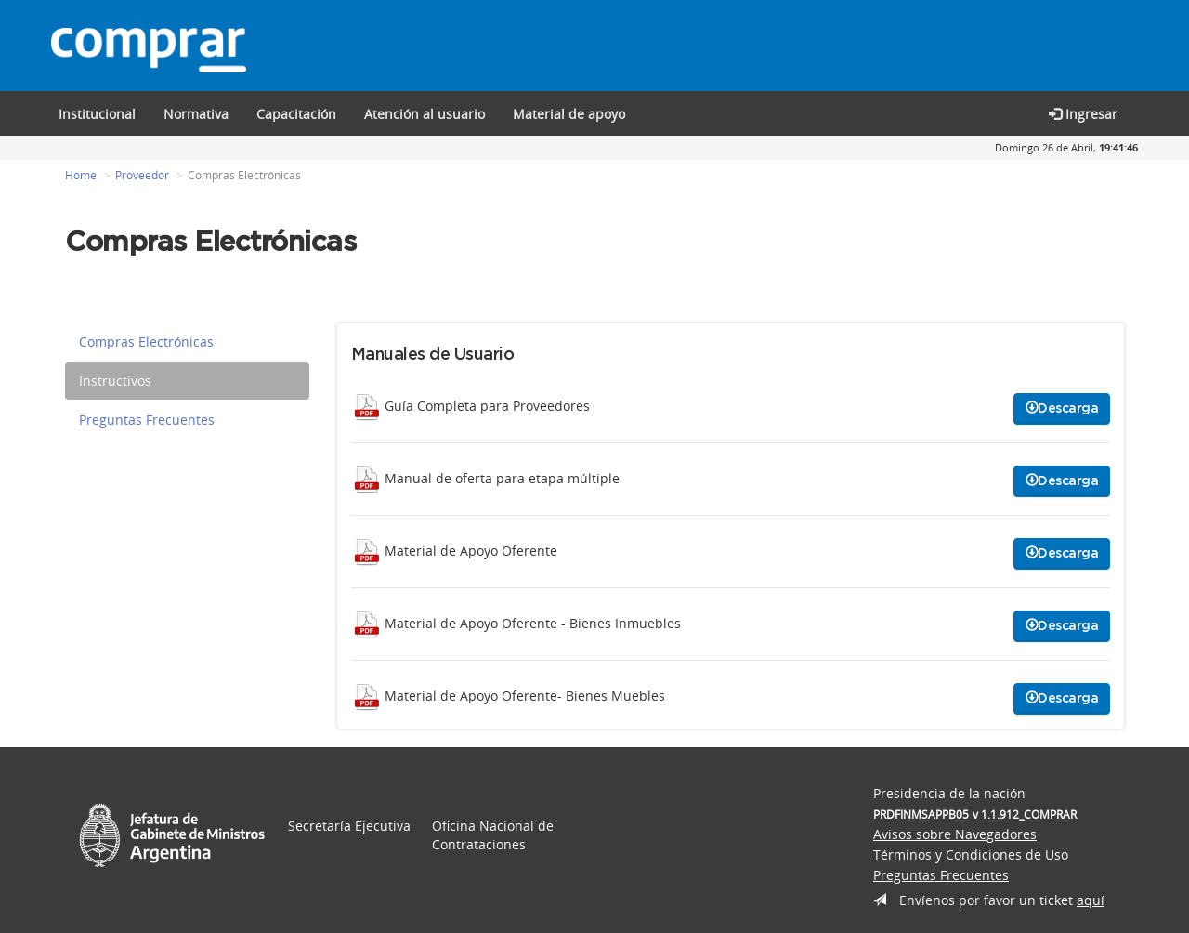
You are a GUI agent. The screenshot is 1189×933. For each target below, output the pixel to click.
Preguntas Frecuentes (147, 419)
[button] (296, 113)
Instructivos (115, 380)
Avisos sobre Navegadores (955, 834)
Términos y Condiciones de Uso (970, 854)
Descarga (1062, 408)
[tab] (187, 342)
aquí (1090, 900)
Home (81, 175)
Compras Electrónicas (146, 341)
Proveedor (142, 175)
